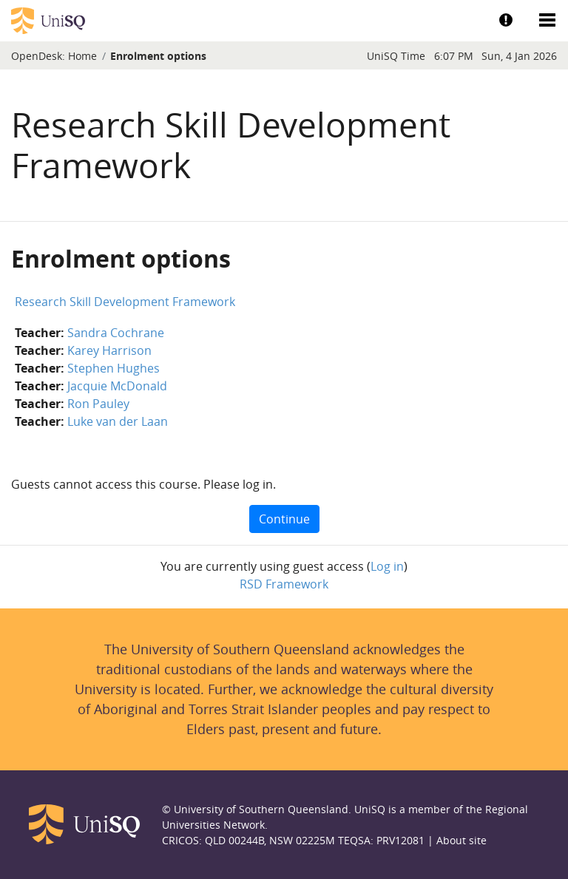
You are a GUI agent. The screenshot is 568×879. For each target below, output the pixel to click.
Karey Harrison (109, 350)
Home (82, 56)
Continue (284, 519)
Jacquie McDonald (117, 386)
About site (461, 840)
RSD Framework (284, 584)
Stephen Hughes (113, 368)
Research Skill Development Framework (125, 301)
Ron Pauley (98, 404)
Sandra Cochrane (115, 333)
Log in (387, 566)
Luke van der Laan (117, 421)
